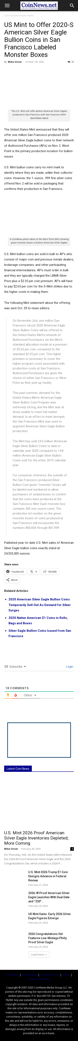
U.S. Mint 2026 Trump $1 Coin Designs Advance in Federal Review (48, 876)
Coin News (12, 975)
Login (69, 666)
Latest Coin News (18, 768)
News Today (29, 975)
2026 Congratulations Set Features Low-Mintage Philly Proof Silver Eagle (47, 938)
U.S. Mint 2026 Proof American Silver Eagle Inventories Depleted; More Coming (36, 838)
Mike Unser (15, 61)
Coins (66, 975)
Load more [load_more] (39, 954)
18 (71, 61)
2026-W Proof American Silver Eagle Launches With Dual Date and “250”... (49, 897)
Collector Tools (50, 975)
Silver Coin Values (39, 979)
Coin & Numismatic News (19, 15)
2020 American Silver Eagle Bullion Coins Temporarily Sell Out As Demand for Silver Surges (40, 604)
